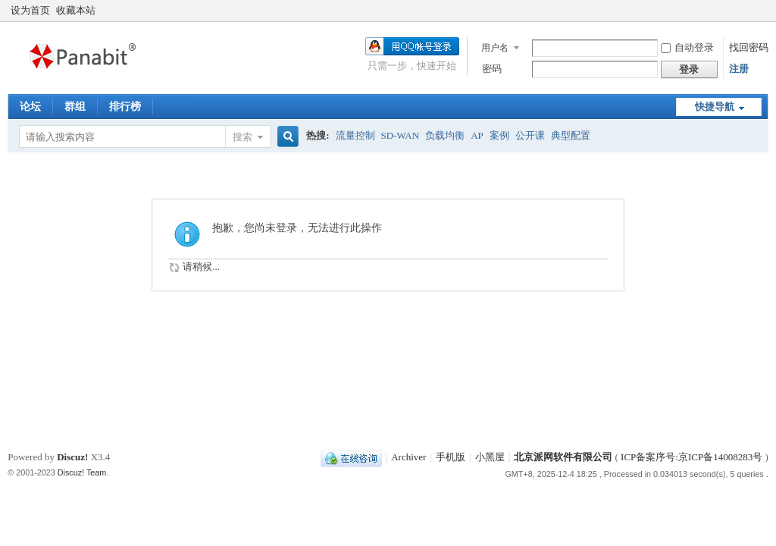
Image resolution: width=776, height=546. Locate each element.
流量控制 (355, 135)
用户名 (494, 47)
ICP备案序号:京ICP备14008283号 (691, 457)
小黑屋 (490, 457)
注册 (739, 68)
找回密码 (748, 47)
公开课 (530, 135)
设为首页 (30, 10)
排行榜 (125, 106)
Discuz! (72, 457)
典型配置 (570, 135)
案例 (499, 135)
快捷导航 (714, 106)
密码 (492, 68)
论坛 (30, 106)
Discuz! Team (82, 472)
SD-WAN (400, 135)
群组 (75, 106)
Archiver (408, 457)
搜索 (242, 137)
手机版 (450, 457)
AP (477, 135)
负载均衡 (445, 135)
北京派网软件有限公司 (563, 457)
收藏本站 (75, 10)
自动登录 (687, 47)
